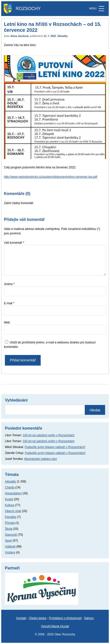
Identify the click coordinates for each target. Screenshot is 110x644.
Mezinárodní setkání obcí (40, 459)
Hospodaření (13, 493)
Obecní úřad (13, 511)
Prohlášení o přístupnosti (65, 618)
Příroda (9, 523)
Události (10, 546)
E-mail (9, 303)
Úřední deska (37, 618)
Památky (10, 517)
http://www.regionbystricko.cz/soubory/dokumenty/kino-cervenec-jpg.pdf (50, 176)
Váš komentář (14, 242)
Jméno (9, 284)
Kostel (9, 499)
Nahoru (89, 618)
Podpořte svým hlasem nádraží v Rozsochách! (55, 447)
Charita (9, 487)
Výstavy (10, 552)
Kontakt (21, 618)
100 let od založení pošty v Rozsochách (48, 435)
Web (7, 322)
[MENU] (101, 9)
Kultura (9, 505)
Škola (8, 529)
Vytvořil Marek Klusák (55, 626)
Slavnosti (11, 534)
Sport (8, 540)
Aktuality (62, 36)
